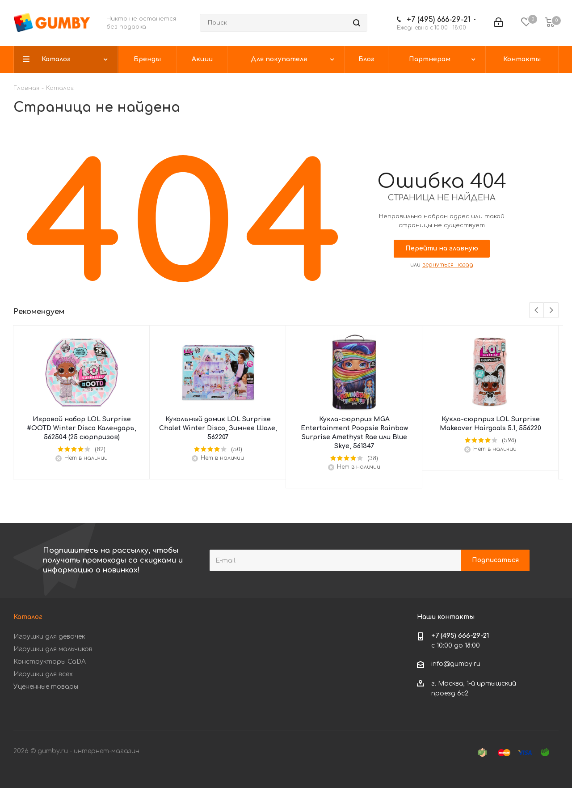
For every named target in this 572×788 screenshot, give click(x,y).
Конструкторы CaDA (49, 661)
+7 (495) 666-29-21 (439, 20)
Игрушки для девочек (49, 636)
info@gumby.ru (455, 664)
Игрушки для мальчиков (53, 649)
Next (551, 310)
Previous (537, 310)
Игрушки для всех (43, 674)
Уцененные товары (45, 686)
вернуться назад (447, 265)
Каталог (27, 617)
